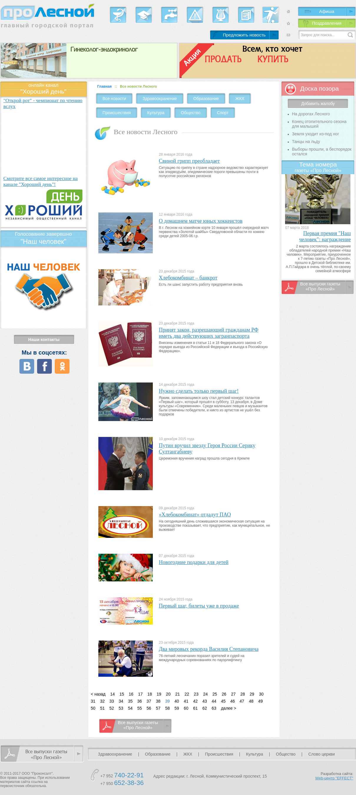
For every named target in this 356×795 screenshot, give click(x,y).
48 (251, 701)
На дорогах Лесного (311, 114)
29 (252, 694)
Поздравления (326, 23)
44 (214, 701)
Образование (206, 98)
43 (204, 701)
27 (233, 694)
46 (232, 701)
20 (168, 694)
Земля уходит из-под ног (315, 134)
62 (204, 708)
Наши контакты (43, 339)
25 (215, 694)
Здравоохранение (160, 98)
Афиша (326, 11)
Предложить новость (244, 34)
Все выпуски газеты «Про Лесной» (138, 725)
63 (214, 708)
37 (149, 701)
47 (242, 701)
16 (131, 694)
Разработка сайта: (334, 775)
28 (242, 694)
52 (111, 708)
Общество (191, 112)
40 (177, 701)
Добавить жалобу (318, 103)
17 (140, 694)
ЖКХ (239, 98)
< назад (98, 694)
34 (121, 701)
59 (177, 708)
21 (177, 694)
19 (159, 694)
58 (167, 708)
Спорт (222, 112)
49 (260, 701)
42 (195, 701)
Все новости (114, 98)
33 (111, 701)
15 (122, 694)
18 (149, 694)
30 (261, 694)
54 (130, 708)
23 (196, 694)
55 (139, 708)
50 (93, 708)
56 (149, 708)
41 (186, 701)
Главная (104, 86)
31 (93, 701)
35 (130, 701)
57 (158, 708)
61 (195, 708)
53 (121, 708)
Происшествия (116, 112)
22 (187, 694)
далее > (228, 708)
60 (186, 708)
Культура (155, 112)
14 (112, 694)
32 (102, 701)
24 (205, 694)
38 (158, 701)
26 (224, 694)
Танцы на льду (306, 141)
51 (102, 708)
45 (223, 701)
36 (139, 701)
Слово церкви (321, 754)
